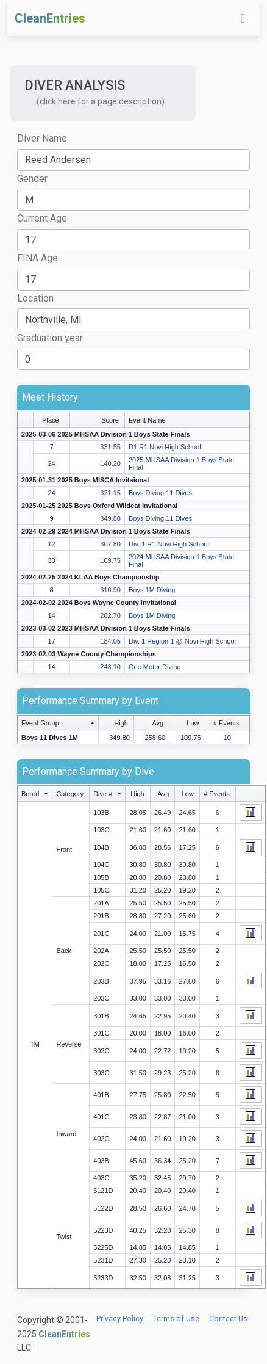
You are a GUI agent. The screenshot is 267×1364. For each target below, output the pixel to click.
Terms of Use (176, 1319)
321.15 (110, 492)
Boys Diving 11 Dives (160, 492)
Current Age (42, 218)
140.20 (110, 463)
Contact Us (228, 1319)
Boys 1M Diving (152, 589)
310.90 (110, 589)
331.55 (110, 447)
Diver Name (42, 138)
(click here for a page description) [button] (101, 101)
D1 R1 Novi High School (165, 447)
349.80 (110, 518)
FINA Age (37, 258)
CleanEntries (50, 18)
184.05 (110, 641)
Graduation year (50, 338)
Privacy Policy (119, 1319)
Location (35, 298)
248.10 (110, 666)
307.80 (110, 544)
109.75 (110, 560)
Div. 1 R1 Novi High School (169, 544)
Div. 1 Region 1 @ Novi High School (182, 641)
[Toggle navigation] (242, 18)
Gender (32, 178)
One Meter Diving (155, 666)
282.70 (110, 615)
